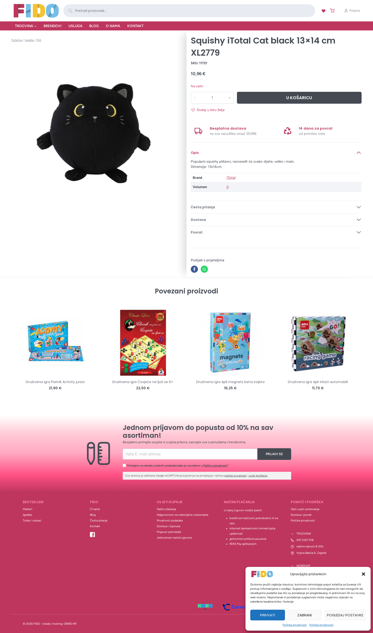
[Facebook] (194, 269)
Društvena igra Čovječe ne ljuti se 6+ (142, 382)
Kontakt (135, 26)
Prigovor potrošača (169, 532)
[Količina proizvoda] (212, 97)
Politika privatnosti (295, 625)
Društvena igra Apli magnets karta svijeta (230, 382)
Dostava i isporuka (168, 526)
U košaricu (299, 98)
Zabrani (304, 615)
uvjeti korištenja (258, 475)
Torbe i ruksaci (32, 520)
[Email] (190, 454)
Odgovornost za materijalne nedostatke (182, 514)
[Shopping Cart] (331, 10)
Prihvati (267, 615)
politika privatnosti (235, 475)
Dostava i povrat (301, 514)
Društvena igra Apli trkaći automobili (318, 382)
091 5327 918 (305, 540)
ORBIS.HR (70, 623)
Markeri (27, 509)
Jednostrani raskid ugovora (174, 537)
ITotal (231, 177)
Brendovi (52, 26)
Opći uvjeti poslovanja (305, 509)
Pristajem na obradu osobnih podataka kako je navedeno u (178, 465)
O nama (113, 26)
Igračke (27, 514)
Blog (94, 26)
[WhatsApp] (204, 269)
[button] (363, 574)
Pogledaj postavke (345, 615)
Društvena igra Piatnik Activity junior (55, 382)
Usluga (75, 26)
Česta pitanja (98, 520)
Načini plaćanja (166, 509)
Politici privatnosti (215, 465)
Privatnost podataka (170, 520)
